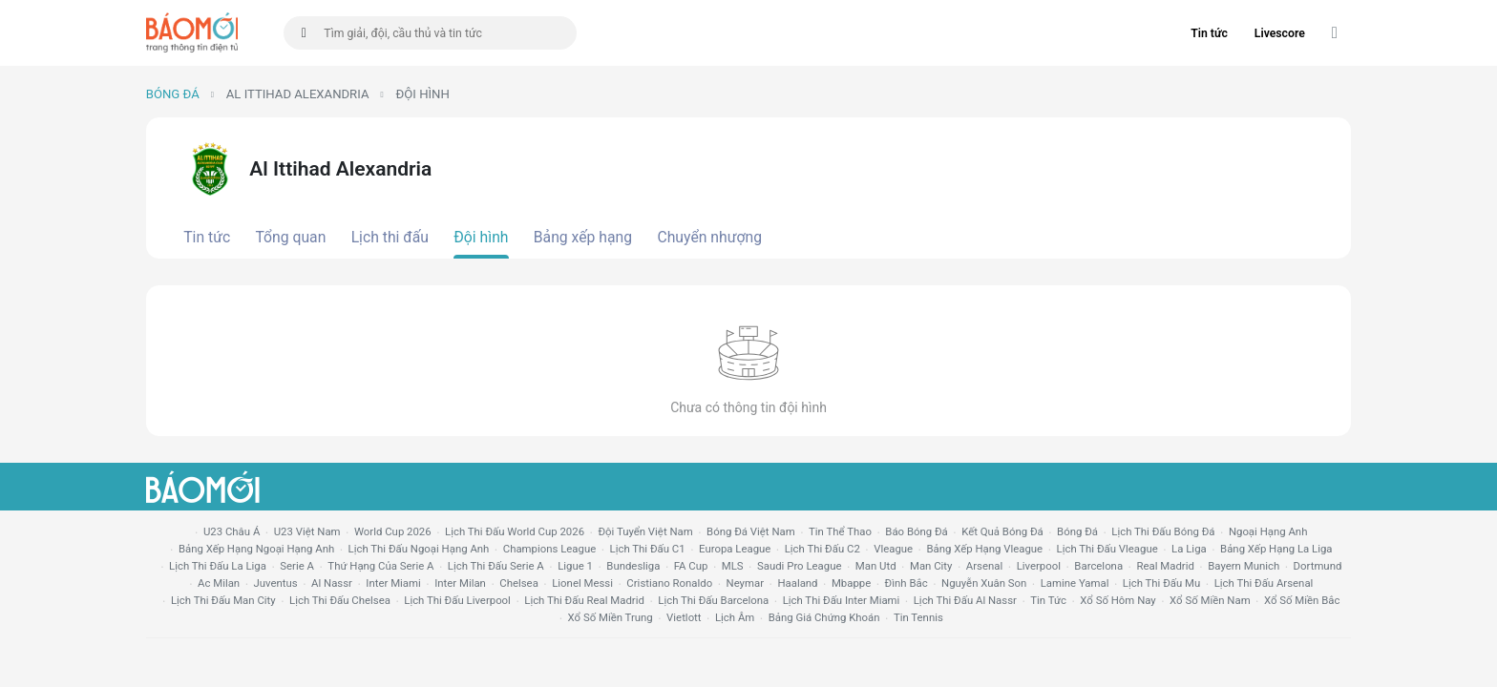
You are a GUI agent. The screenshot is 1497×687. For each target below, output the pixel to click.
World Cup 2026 (393, 531)
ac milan (219, 583)
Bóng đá (173, 94)
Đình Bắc (906, 583)
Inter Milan (460, 583)
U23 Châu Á (231, 531)
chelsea (518, 583)
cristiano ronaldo (669, 583)
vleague (893, 548)
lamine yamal (1075, 583)
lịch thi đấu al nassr (965, 600)
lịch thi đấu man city (223, 600)
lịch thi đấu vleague (1107, 548)
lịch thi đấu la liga (217, 565)
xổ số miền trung (610, 617)
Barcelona (1098, 565)
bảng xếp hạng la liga (1276, 548)
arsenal (984, 565)
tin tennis (918, 617)
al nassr (331, 583)
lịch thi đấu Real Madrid (584, 600)
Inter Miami (393, 583)
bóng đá (1077, 531)
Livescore (1280, 33)
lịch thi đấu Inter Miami (841, 600)
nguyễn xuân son (983, 583)
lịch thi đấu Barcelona (713, 600)
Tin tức (1209, 33)
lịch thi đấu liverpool (457, 600)
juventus (276, 583)
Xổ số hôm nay (1117, 600)
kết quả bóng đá (1002, 531)
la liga (1189, 548)
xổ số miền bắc (1301, 600)
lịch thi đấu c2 (822, 548)
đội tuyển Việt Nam (645, 531)
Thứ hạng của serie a (380, 565)
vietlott (683, 617)
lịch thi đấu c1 (647, 548)
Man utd (875, 565)
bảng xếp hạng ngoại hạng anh (256, 548)
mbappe (851, 583)
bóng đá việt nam (750, 531)
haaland (797, 583)
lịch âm (734, 617)
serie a (297, 565)
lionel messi (582, 583)
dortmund (1318, 565)
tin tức (1048, 600)
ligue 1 (575, 565)
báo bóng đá (916, 531)
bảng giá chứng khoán (824, 617)
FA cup (691, 565)
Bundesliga (633, 565)
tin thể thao (840, 531)
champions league (549, 548)
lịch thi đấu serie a (496, 565)
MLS (733, 565)
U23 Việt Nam (307, 531)
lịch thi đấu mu (1161, 583)
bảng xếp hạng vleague (984, 548)
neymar (745, 583)
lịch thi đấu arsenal (1264, 583)
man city (931, 565)
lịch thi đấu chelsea (339, 600)
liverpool (1039, 565)
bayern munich (1243, 565)
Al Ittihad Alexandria (297, 94)
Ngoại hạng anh (1268, 531)
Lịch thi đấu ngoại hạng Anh (419, 548)
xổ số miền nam (1210, 600)
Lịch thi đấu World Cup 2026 (514, 531)
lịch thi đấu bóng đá (1162, 531)
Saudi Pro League (799, 565)
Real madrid (1164, 565)
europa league (734, 548)
